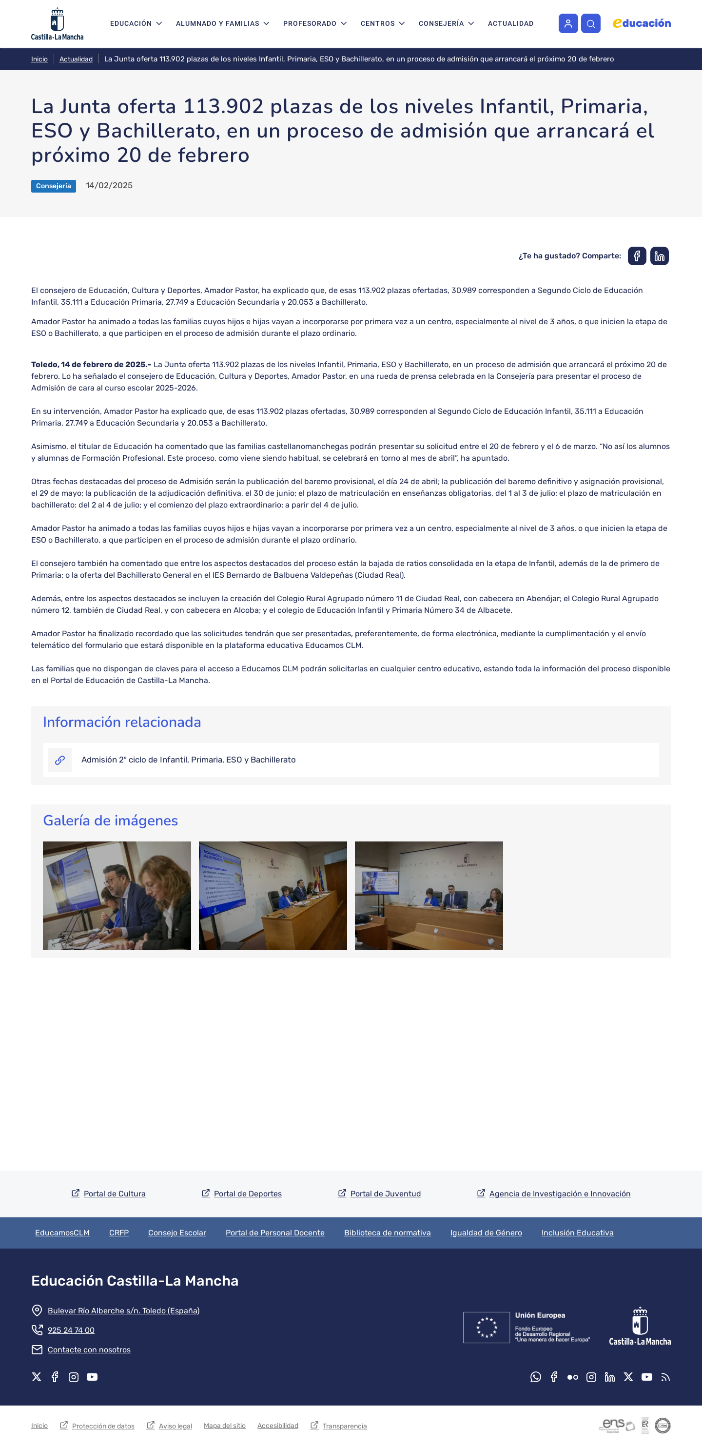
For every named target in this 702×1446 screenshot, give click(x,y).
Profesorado (310, 23)
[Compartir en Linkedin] (659, 444)
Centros (378, 23)
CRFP (119, 1232)
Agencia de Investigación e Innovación (560, 1193)
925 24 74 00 (71, 1330)
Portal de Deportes (248, 1193)
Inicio (39, 59)
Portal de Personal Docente (275, 1232)
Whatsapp (535, 1376)
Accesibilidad (277, 1426)
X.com (36, 1376)
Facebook (55, 1376)
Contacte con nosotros (89, 1349)
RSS (665, 1376)
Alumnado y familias (217, 23)
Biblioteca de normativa (387, 1232)
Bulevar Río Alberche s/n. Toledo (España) (123, 1310)
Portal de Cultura (115, 1193)
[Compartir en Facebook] (637, 444)
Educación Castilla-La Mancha (135, 1280)
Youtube (92, 1376)
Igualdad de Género (486, 1232)
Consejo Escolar (177, 1232)
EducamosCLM (62, 1232)
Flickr (572, 1376)
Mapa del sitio (225, 1426)
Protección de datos (103, 1426)
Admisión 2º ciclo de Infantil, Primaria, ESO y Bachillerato (188, 948)
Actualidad (511, 23)
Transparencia (345, 1426)
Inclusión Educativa (578, 1232)
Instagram (73, 1376)
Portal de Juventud (386, 1193)
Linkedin (609, 1376)
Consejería (441, 23)
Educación (131, 23)
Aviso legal (175, 1426)
